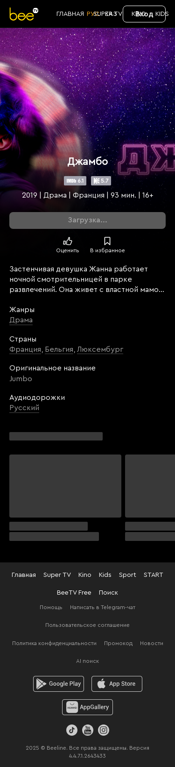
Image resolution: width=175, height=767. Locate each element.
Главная (24, 575)
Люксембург (100, 349)
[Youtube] (87, 730)
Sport (127, 575)
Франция (25, 349)
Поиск (108, 592)
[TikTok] (71, 730)
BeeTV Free (74, 592)
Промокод (118, 643)
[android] (58, 684)
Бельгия (59, 349)
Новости (151, 643)
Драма (21, 320)
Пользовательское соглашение (87, 625)
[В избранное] (107, 241)
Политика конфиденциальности (54, 643)
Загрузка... (87, 220)
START (153, 575)
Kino (84, 575)
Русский (24, 408)
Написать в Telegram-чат (102, 607)
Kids (105, 575)
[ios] (116, 684)
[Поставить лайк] (67, 241)
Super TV (57, 575)
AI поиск (87, 661)
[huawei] (87, 707)
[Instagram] (103, 730)
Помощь (51, 607)
